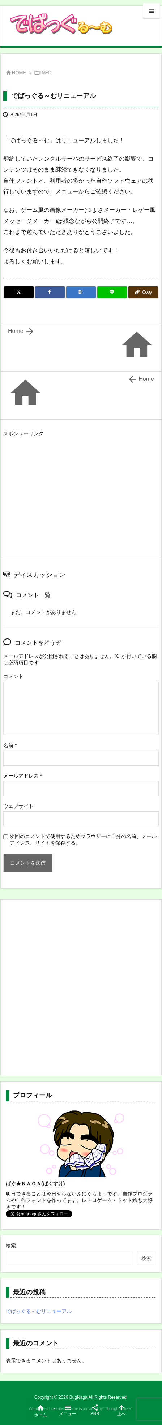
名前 (10, 745)
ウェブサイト (18, 806)
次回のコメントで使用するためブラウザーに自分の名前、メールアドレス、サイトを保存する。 (83, 839)
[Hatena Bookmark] (81, 292)
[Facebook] (50, 292)
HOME (19, 72)
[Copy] (143, 292)
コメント (13, 676)
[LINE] (112, 292)
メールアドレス (22, 776)
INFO (46, 72)
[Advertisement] (64, 489)
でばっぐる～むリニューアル (39, 1311)
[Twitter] (19, 292)
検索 (11, 1245)
